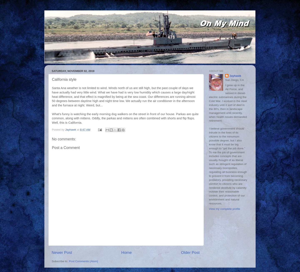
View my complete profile (224, 208)
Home (126, 252)
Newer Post (62, 252)
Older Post (190, 252)
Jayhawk (235, 75)
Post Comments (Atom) (83, 261)
